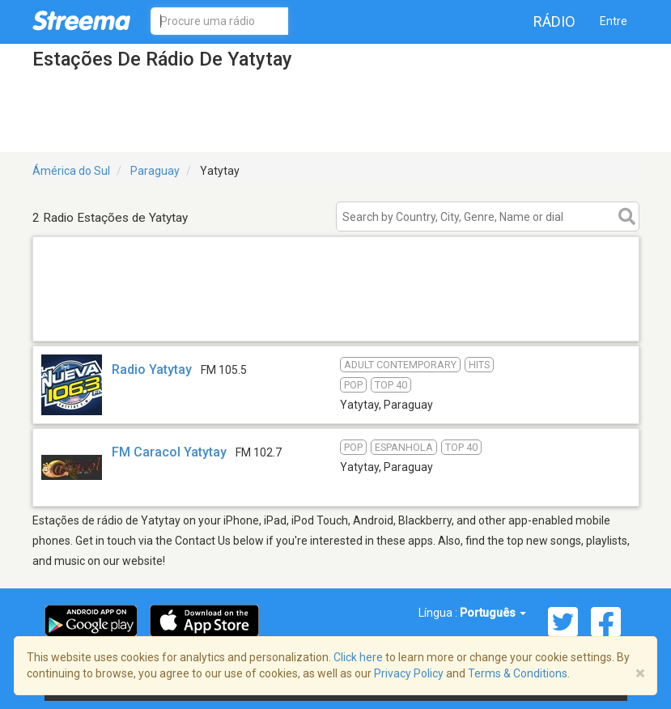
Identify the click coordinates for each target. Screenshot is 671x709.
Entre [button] (613, 21)
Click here (358, 657)
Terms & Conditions (517, 673)
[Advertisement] (336, 320)
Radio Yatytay (152, 369)
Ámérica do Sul (71, 170)
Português (493, 612)
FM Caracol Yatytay (169, 452)
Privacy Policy (409, 673)
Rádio (554, 21)
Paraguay (155, 170)
